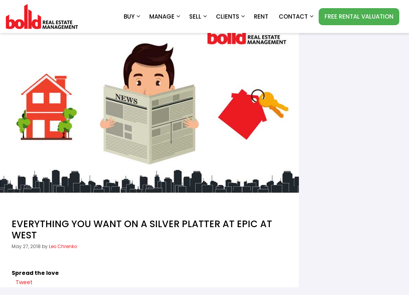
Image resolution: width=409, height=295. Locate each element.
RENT (261, 16)
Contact (297, 16)
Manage (165, 16)
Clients (231, 16)
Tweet (24, 282)
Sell (198, 16)
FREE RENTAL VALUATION (358, 16)
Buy (133, 16)
